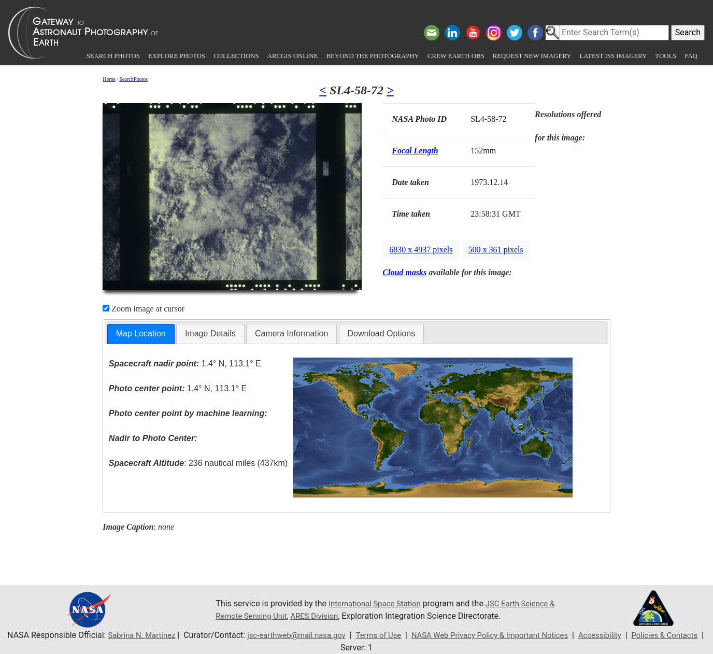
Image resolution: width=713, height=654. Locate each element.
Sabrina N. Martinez (146, 635)
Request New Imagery (532, 56)
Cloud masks (404, 272)
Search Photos (113, 56)
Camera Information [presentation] (291, 333)
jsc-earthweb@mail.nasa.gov (308, 635)
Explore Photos (176, 56)
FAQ (691, 56)
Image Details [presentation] (210, 333)
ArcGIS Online (292, 56)
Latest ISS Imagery (613, 56)
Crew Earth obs (455, 56)
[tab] (141, 334)
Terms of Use (396, 635)
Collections (236, 56)
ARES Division (360, 616)
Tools (665, 56)
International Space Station (378, 603)
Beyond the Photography (372, 56)
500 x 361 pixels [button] (495, 249)
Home (109, 79)
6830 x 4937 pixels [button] (420, 249)
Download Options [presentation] (382, 333)
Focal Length (415, 150)
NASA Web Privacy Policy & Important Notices (515, 635)
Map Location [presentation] (141, 333)
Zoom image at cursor (143, 308)
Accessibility (633, 635)
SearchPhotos (134, 79)
